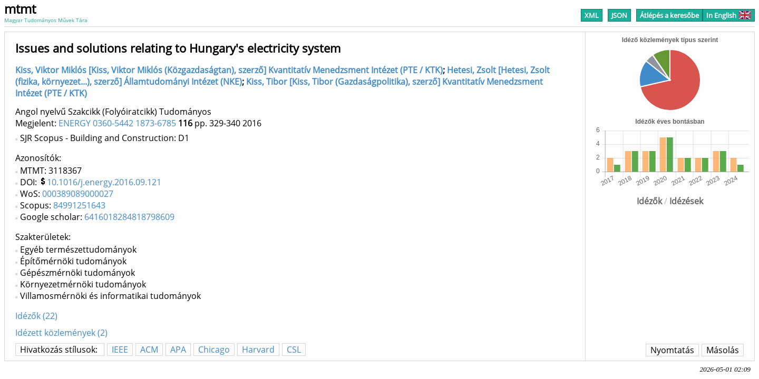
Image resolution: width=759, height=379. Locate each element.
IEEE (120, 349)
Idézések (686, 201)
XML (592, 15)
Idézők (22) (36, 316)
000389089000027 (77, 194)
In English (728, 15)
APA (178, 349)
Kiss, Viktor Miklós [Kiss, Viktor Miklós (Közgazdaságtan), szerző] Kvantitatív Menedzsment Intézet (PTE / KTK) (229, 70)
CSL (294, 349)
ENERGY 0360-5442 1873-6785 (117, 123)
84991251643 (79, 205)
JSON (619, 15)
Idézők (649, 201)
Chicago (214, 349)
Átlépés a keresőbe (669, 15)
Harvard (258, 349)
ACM (149, 349)
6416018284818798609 (129, 217)
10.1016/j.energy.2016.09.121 (104, 182)
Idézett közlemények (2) (61, 332)
